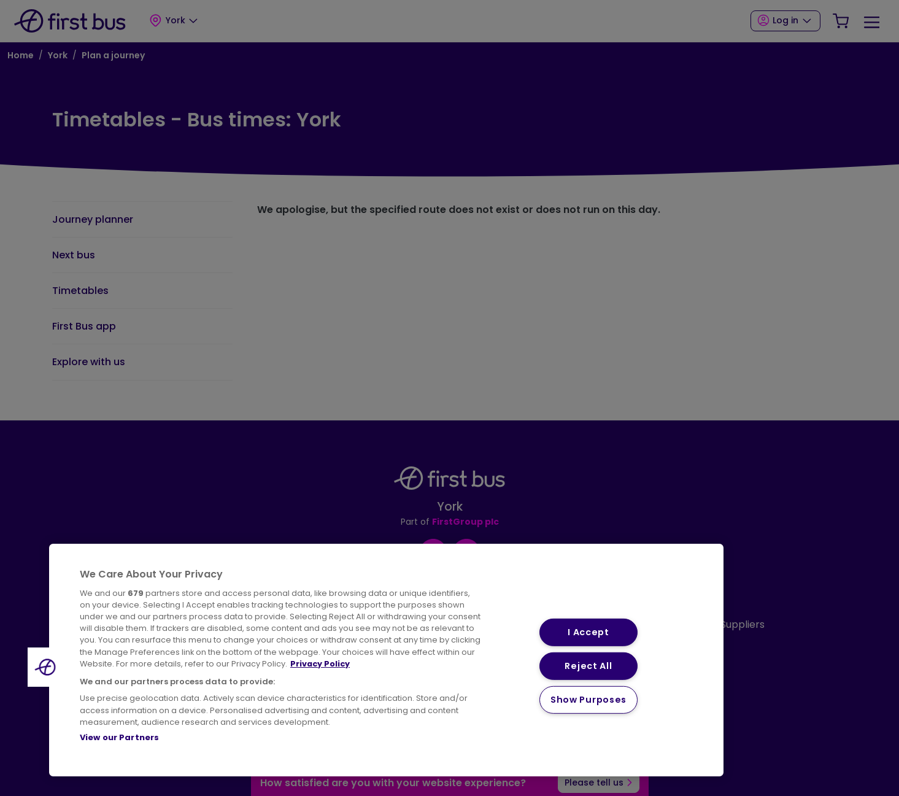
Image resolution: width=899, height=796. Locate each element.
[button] (47, 667)
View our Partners (119, 737)
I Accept (588, 632)
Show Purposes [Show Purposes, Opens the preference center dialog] (588, 700)
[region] (386, 660)
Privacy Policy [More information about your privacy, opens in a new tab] (320, 664)
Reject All (588, 666)
